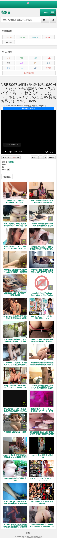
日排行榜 (48, 37)
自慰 (8, 58)
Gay (21, 68)
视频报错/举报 (28, 108)
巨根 (8, 63)
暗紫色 (5, 12)
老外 (48, 63)
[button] (28, 2)
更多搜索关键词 (29, 73)
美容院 (48, 68)
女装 (35, 68)
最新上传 (9, 42)
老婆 (35, 58)
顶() (6, 157)
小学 (35, 63)
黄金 (8, 68)
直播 (21, 58)
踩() (16, 157)
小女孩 (48, 58)
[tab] (7, 176)
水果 (21, 63)
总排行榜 (9, 37)
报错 (51, 157)
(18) (34, 157)
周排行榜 (35, 37)
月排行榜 (22, 37)
